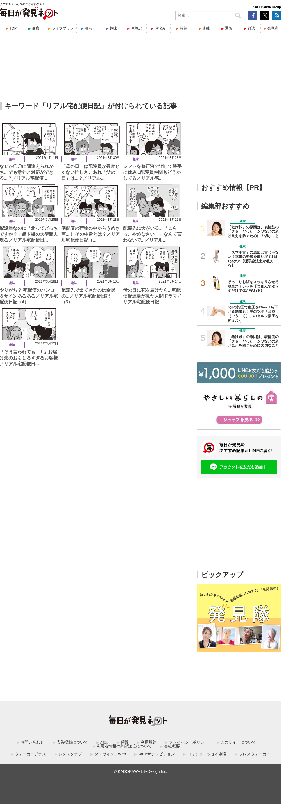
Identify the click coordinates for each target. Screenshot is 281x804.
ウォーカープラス (30, 754)
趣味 (113, 28)
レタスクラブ (70, 754)
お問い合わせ (32, 742)
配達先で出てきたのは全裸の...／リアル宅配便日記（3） (88, 296)
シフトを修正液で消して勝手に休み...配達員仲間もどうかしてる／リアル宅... (152, 172)
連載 (206, 28)
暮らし (90, 28)
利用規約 (149, 742)
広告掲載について (72, 742)
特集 (183, 28)
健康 (35, 28)
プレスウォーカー (254, 754)
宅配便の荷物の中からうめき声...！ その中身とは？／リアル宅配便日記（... (90, 234)
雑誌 (251, 28)
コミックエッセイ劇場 (206, 754)
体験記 (136, 28)
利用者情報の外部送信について (124, 746)
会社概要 (172, 746)
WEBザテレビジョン (156, 754)
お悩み (160, 28)
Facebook (252, 15)
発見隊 (272, 28)
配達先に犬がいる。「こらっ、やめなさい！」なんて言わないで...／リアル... (152, 234)
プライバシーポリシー (188, 742)
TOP (13, 28)
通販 (228, 28)
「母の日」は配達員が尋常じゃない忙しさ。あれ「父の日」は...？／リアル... (90, 172)
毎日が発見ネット (32, 13)
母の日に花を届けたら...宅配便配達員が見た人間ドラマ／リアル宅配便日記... (152, 296)
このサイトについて (238, 742)
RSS (276, 15)
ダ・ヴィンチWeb (110, 754)
